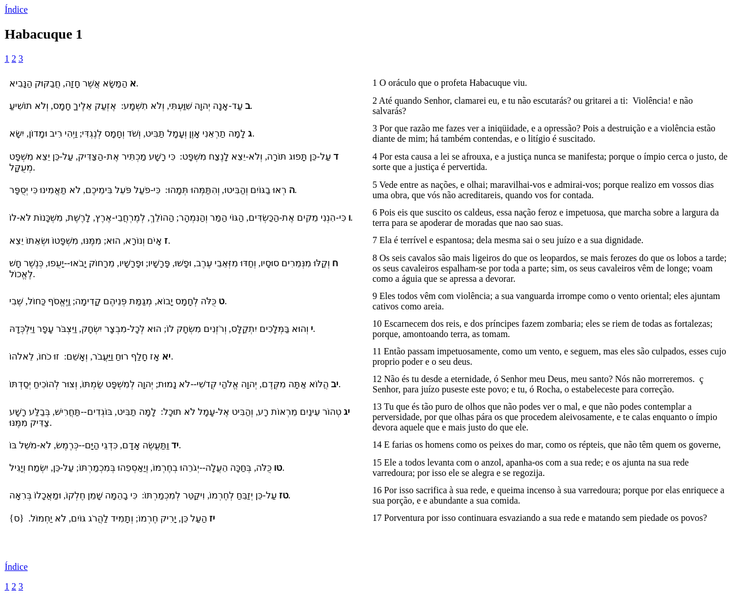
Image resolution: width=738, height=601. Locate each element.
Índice (16, 9)
